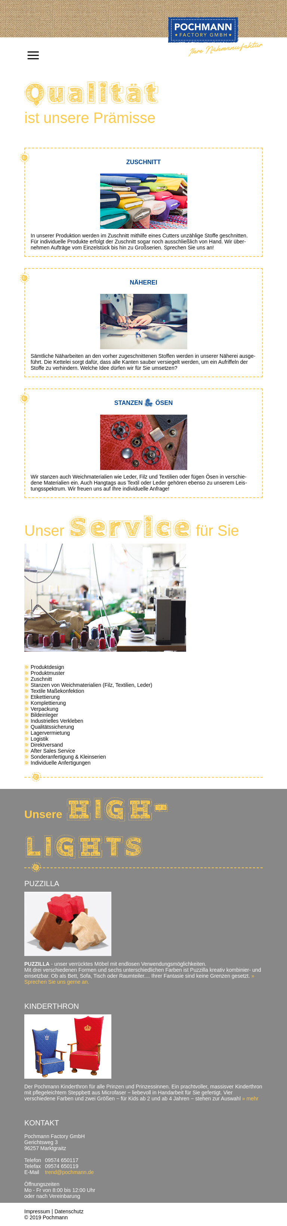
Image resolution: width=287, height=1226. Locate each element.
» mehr (250, 1098)
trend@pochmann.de (69, 1172)
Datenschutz (69, 1211)
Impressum (37, 1211)
